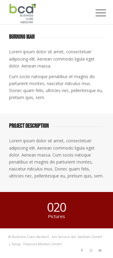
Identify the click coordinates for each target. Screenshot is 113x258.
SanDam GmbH (89, 236)
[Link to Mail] (100, 250)
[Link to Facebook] (81, 250)
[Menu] (96, 13)
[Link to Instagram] (91, 250)
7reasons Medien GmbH (42, 244)
